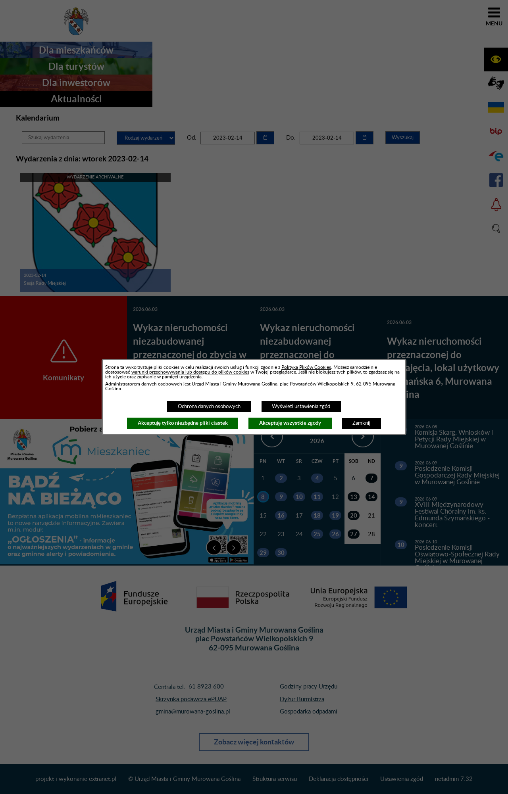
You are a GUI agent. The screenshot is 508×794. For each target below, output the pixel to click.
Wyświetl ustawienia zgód (301, 406)
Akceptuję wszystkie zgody (290, 423)
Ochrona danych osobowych (209, 406)
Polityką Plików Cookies (306, 367)
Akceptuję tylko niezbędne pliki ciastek (183, 423)
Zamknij (361, 423)
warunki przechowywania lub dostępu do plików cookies (190, 372)
